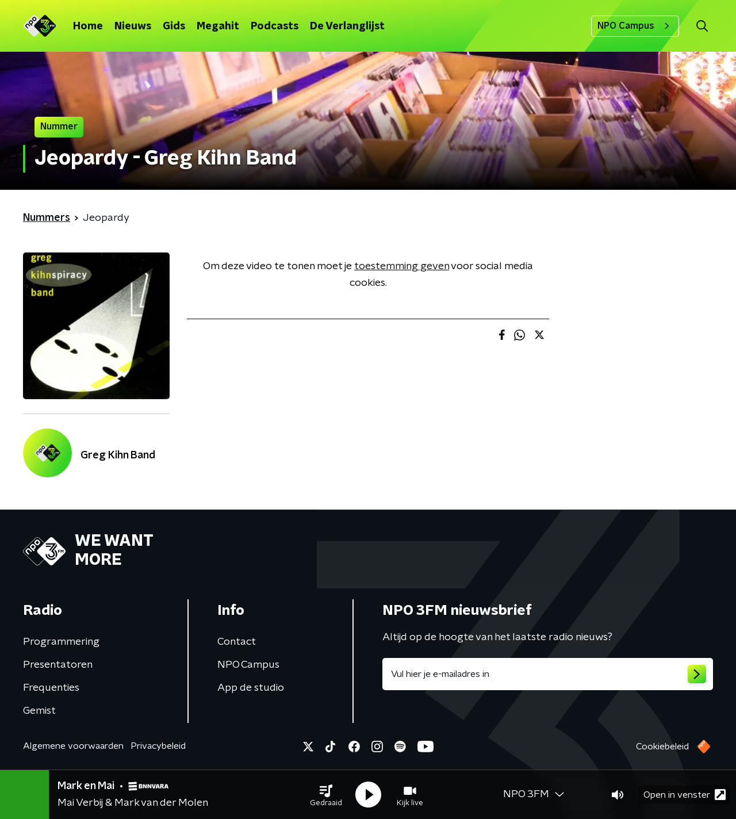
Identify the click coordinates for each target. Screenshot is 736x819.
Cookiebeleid (662, 746)
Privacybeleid (158, 746)
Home (88, 26)
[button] (326, 794)
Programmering (61, 642)
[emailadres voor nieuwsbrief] (547, 674)
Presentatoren (58, 665)
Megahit (218, 26)
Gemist (39, 711)
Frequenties (51, 688)
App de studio (250, 688)
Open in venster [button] (684, 794)
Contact (236, 642)
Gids (174, 26)
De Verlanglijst (347, 26)
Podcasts (274, 26)
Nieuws (132, 26)
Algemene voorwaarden (73, 746)
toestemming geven (401, 266)
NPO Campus (635, 26)
